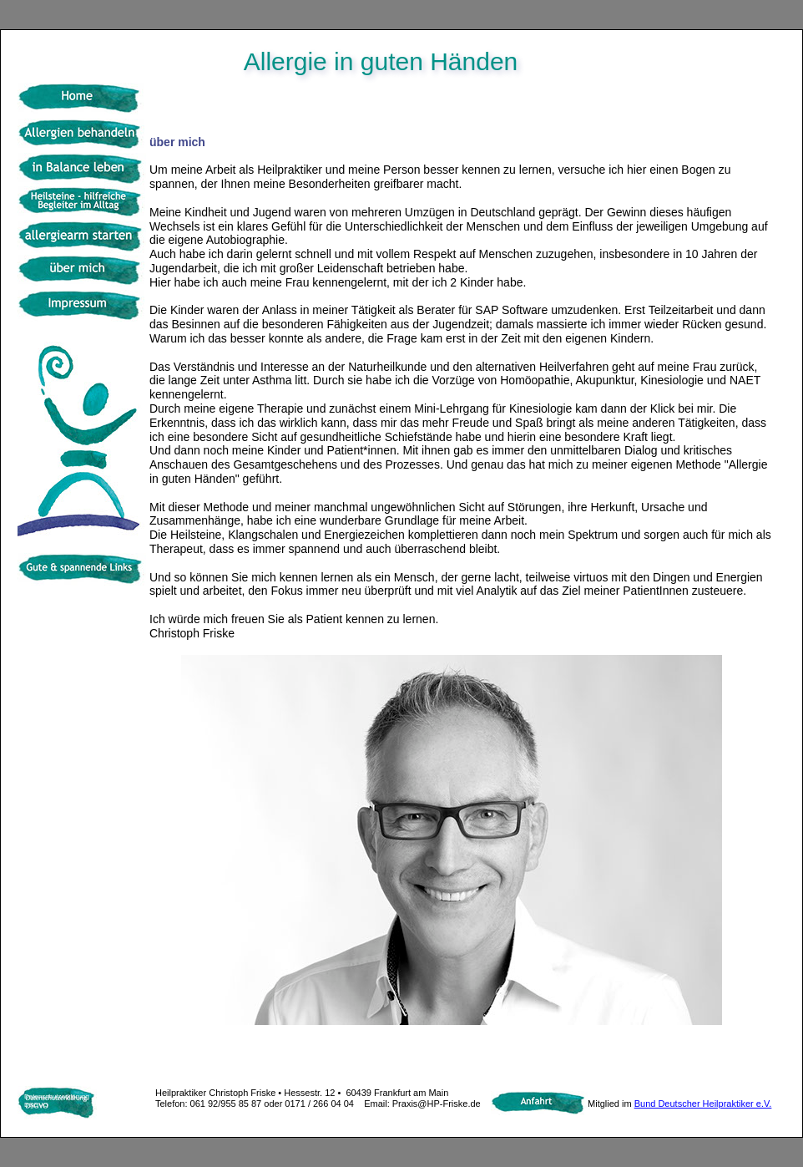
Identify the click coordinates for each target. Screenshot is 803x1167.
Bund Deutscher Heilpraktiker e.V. (703, 1104)
